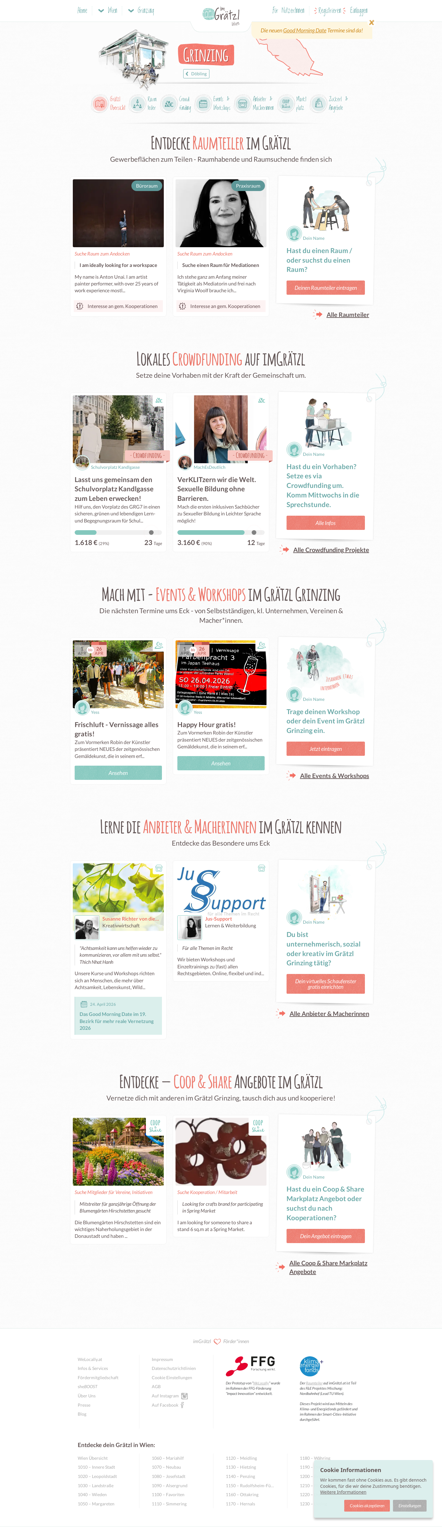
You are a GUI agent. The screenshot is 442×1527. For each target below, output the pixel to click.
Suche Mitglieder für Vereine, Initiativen (113, 1192)
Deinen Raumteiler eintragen (326, 287)
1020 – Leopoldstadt (97, 1476)
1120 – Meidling (241, 1458)
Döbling (195, 74)
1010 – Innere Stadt (96, 1467)
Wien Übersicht (93, 1458)
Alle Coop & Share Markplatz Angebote (328, 1267)
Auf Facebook (165, 1404)
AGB (156, 1386)
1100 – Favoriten (168, 1494)
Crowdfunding (147, 455)
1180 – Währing (315, 1458)
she (87, 1386)
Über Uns (87, 1395)
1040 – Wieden (92, 1494)
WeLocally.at (90, 1359)
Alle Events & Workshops (334, 775)
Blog (82, 1414)
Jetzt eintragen (325, 748)
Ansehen (118, 772)
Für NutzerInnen (288, 11)
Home (82, 11)
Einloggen (359, 11)
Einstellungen (410, 1505)
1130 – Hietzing (241, 1467)
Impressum (162, 1359)
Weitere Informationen (343, 1492)
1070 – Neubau (166, 1467)
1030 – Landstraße (96, 1485)
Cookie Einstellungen (172, 1377)
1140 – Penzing (240, 1476)
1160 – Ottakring (242, 1494)
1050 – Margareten (96, 1503)
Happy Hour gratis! (206, 724)
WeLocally (261, 1383)
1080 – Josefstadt (168, 1476)
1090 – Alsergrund (170, 1485)
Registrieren (330, 11)
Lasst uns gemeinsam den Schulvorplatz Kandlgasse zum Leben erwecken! (114, 489)
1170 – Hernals (240, 1503)
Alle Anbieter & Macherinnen (329, 1013)
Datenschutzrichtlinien (174, 1368)
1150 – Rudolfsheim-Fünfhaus (250, 1485)
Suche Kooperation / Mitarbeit (207, 1192)
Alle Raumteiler (348, 314)
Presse (84, 1405)
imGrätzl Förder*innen (221, 1342)
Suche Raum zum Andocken (102, 253)
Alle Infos (326, 522)
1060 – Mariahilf (168, 1458)
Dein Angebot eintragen (325, 1236)
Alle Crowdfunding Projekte (331, 549)
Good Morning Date (304, 30)
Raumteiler (314, 1383)
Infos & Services (93, 1368)
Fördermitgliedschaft (98, 1377)
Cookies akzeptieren (367, 1505)
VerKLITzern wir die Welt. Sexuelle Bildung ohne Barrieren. (216, 489)
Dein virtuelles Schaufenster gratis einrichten (325, 984)
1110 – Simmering (169, 1503)
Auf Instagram (165, 1395)
